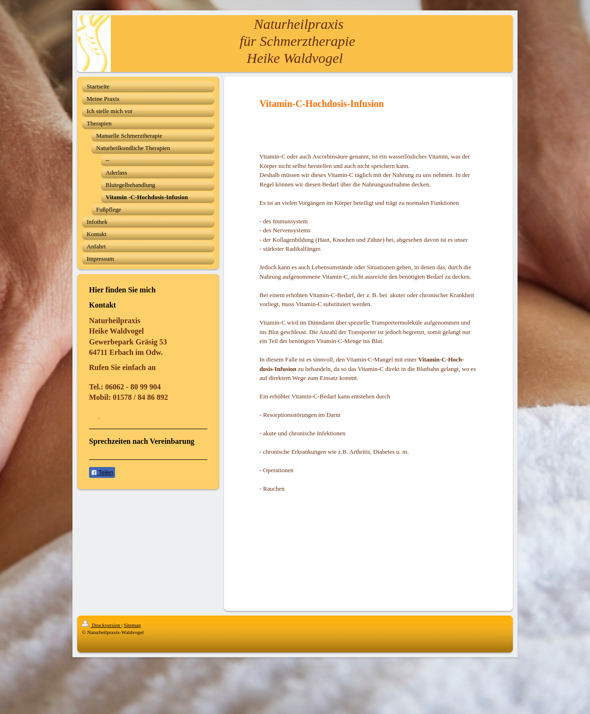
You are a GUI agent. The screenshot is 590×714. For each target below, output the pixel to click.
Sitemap (132, 625)
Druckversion (101, 625)
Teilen (102, 472)
